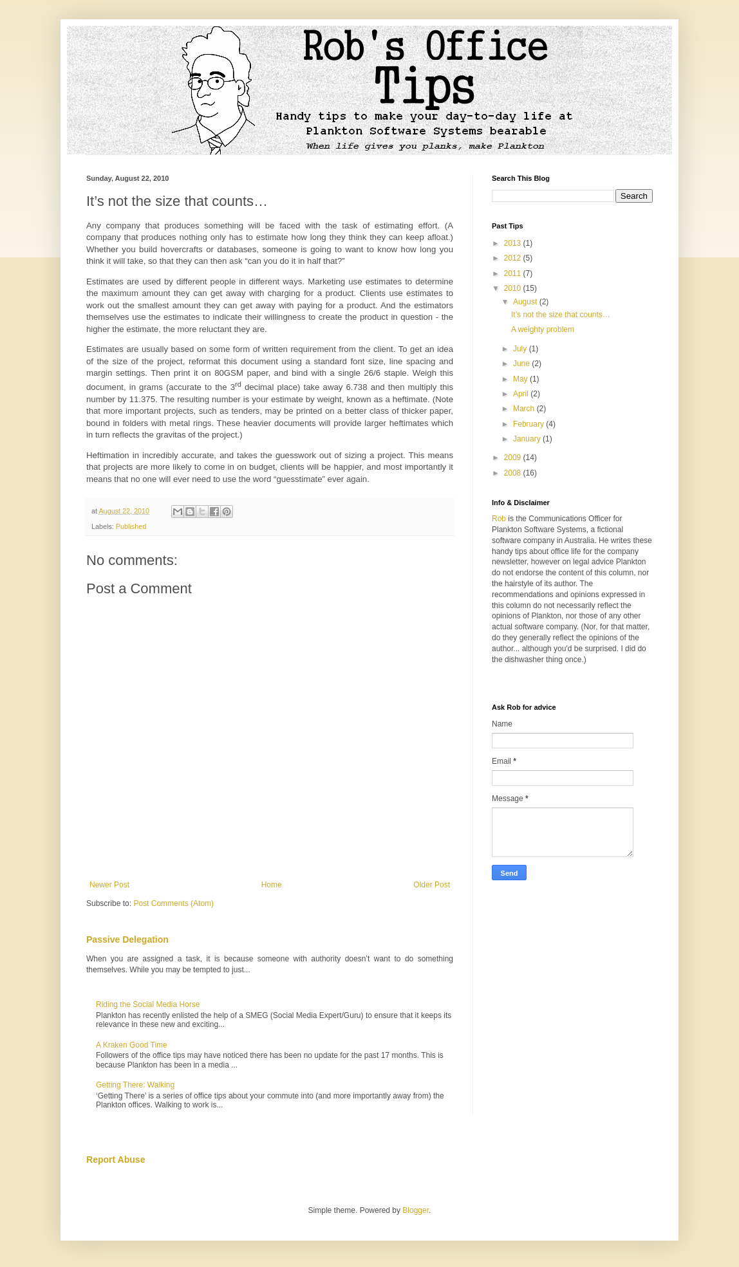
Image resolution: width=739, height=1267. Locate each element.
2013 (513, 243)
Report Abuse (115, 1159)
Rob (499, 518)
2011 (513, 273)
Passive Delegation (127, 939)
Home (271, 884)
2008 (513, 472)
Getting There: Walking (135, 1084)
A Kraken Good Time (131, 1045)
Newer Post (109, 884)
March (525, 408)
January (528, 438)
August (526, 301)
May (521, 379)
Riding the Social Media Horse (148, 1004)
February (529, 424)
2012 (513, 258)
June (522, 363)
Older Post (431, 884)
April (521, 393)
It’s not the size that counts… (560, 314)
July (521, 348)
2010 (513, 288)
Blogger (415, 1210)
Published (131, 526)
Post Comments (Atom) (173, 903)
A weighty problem (542, 329)
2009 (513, 457)
